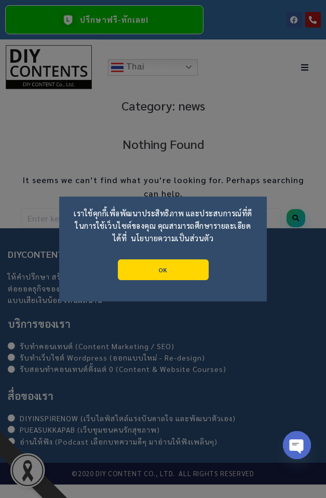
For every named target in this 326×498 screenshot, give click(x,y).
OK (162, 270)
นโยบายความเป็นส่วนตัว (172, 238)
